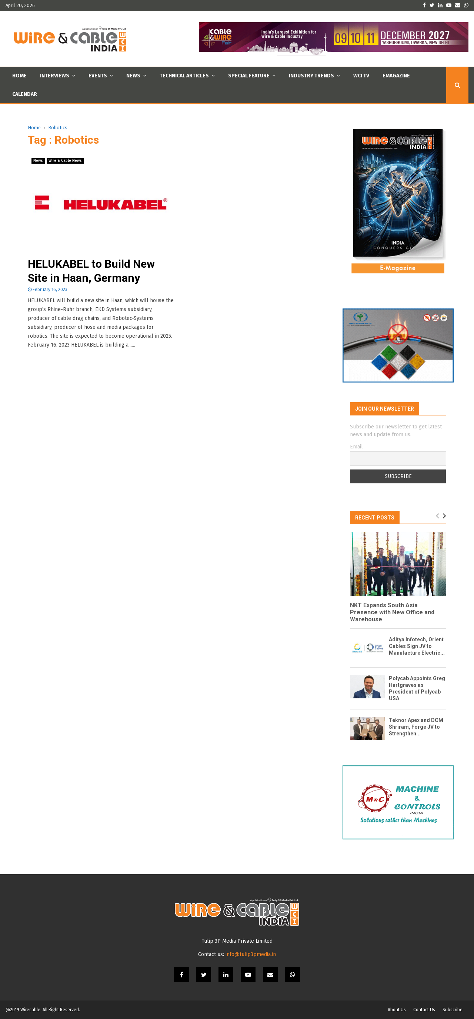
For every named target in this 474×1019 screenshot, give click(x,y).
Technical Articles (184, 76)
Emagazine (396, 76)
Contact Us (424, 1009)
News (133, 76)
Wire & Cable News (65, 160)
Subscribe (453, 1009)
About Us (397, 1009)
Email (356, 447)
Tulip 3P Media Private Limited (237, 941)
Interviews (54, 76)
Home (19, 76)
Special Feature (249, 76)
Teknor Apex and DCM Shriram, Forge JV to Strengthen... (416, 726)
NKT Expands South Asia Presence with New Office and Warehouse (392, 612)
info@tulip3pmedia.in (251, 954)
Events (98, 76)
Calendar (24, 94)
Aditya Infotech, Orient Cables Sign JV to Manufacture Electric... (417, 646)
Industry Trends (311, 76)
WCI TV (361, 76)
